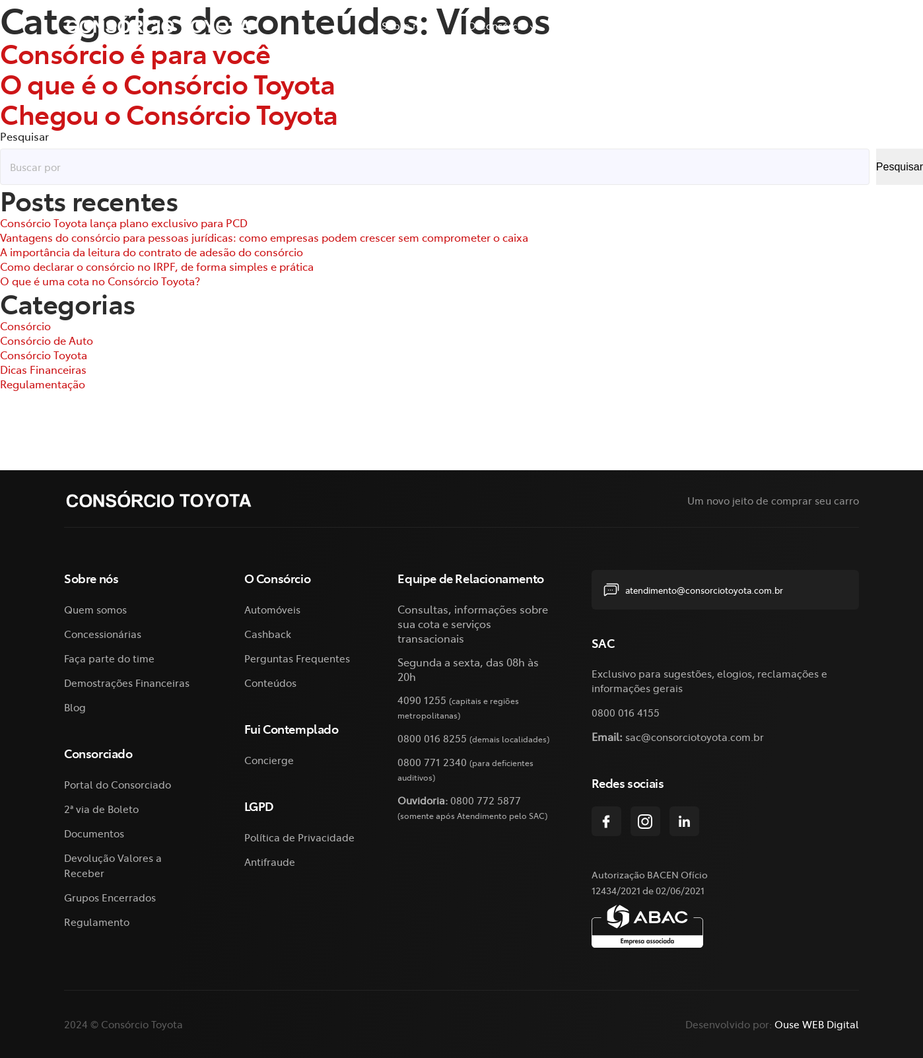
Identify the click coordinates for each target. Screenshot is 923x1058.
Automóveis (272, 609)
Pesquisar (24, 136)
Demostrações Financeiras (126, 682)
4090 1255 (421, 700)
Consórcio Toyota (43, 354)
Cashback (267, 634)
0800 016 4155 (626, 712)
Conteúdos (270, 682)
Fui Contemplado (808, 25)
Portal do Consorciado (117, 784)
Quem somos (95, 609)
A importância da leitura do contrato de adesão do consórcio (151, 251)
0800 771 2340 (432, 762)
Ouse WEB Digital (816, 1024)
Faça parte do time (109, 658)
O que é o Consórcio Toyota (167, 83)
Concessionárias (102, 634)
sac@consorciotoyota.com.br (694, 737)
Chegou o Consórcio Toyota (169, 113)
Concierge (269, 760)
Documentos (94, 833)
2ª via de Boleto (700, 25)
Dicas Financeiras (43, 369)
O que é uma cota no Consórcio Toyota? (100, 280)
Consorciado (594, 25)
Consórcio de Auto (46, 340)
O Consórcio (496, 25)
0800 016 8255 (432, 738)
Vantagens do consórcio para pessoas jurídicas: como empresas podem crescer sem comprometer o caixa (264, 237)
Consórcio (25, 325)
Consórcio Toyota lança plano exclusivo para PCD (124, 222)
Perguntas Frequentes (297, 658)
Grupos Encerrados (110, 897)
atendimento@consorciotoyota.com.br (693, 589)
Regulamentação (42, 383)
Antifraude (269, 861)
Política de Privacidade (299, 837)
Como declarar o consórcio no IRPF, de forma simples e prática (157, 266)
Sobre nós (405, 25)
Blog (75, 707)
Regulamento (96, 922)
